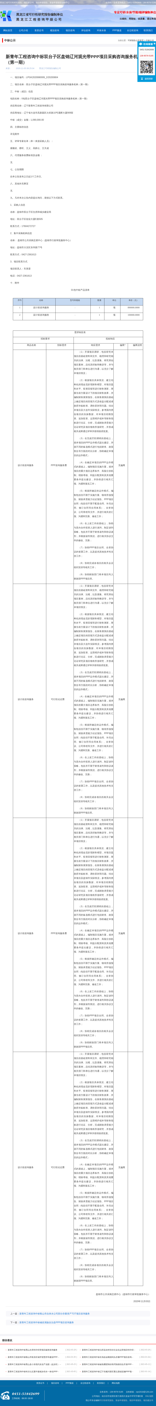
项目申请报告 (135, 1400)
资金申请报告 (121, 1400)
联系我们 (148, 30)
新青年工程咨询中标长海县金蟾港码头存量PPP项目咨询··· (116, 1357)
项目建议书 (148, 1400)
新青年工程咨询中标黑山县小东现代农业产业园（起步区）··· (42, 1364)
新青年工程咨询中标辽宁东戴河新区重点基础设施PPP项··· (116, 1371)
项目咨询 (70, 30)
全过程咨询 (132, 30)
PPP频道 (117, 30)
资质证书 (40, 1383)
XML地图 (149, 1396)
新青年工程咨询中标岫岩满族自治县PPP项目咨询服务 (46, 1322)
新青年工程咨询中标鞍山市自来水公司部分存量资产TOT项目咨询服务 (54, 1313)
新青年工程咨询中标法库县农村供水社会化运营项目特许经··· (116, 1349)
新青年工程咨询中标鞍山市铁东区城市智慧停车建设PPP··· (42, 1357)
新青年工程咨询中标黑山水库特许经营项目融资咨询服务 (42, 1349)
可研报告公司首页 (136, 40)
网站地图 (116, 1383)
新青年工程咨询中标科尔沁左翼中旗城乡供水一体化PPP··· (42, 1371)
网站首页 (7, 30)
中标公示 (150, 40)
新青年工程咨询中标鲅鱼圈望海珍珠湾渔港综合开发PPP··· (116, 1364)
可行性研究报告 (106, 1400)
